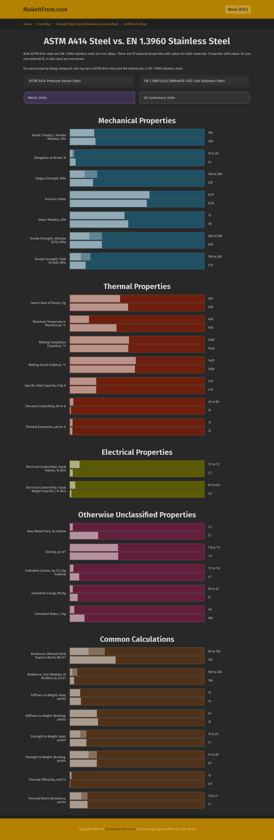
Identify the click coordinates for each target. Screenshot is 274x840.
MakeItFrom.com (45, 9)
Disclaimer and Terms (120, 829)
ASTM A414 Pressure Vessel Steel (55, 81)
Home (27, 24)
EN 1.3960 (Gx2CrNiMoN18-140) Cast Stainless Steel (184, 81)
